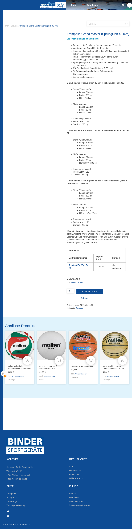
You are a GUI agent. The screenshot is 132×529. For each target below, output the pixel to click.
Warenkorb (74, 497)
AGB (71, 467)
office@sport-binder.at (16, 479)
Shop (73, 5)
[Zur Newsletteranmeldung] (2, 427)
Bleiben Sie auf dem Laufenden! (28, 418)
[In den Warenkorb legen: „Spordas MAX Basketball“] (90, 357)
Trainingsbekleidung (15, 505)
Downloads (92, 5)
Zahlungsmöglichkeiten (79, 505)
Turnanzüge (11, 501)
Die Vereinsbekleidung (86, 418)
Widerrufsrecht (76, 478)
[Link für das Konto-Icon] (129, 5)
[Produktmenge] (70, 291)
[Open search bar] (88, 20)
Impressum (74, 474)
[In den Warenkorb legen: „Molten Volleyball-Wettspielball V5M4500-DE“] (27, 357)
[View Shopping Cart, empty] (3, 373)
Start (7, 26)
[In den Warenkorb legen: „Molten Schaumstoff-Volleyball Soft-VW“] (59, 357)
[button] (123, 5)
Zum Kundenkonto (81, 427)
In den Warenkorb (90, 291)
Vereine (72, 494)
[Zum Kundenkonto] (68, 427)
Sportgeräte (11, 497)
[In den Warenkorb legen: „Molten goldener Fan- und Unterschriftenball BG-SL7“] (122, 357)
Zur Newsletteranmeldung (20, 427)
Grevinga (14, 26)
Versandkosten (77, 282)
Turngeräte (11, 494)
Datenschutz (75, 471)
